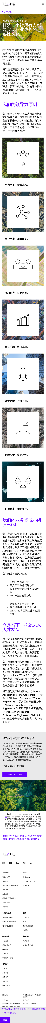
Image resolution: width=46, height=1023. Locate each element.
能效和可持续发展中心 (9, 922)
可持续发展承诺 (7, 917)
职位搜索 (5, 941)
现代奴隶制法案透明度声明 (11, 1004)
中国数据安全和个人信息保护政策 (32, 996)
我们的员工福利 (7, 958)
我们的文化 (6, 949)
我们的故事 (6, 877)
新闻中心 (26, 936)
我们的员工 (6, 954)
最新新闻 (26, 941)
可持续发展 (6, 913)
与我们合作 (6, 902)
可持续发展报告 (15, 774)
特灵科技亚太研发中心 (9, 898)
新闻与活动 (6, 968)
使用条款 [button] (11, 1013)
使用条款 (5, 1000)
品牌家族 (26, 886)
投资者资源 (6, 986)
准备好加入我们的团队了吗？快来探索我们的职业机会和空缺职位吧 (22, 838)
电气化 (25, 930)
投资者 (5, 964)
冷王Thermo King (29, 881)
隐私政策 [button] (36, 1009)
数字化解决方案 (28, 926)
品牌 (24, 872)
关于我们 (5, 872)
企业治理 (5, 894)
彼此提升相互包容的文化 (10, 886)
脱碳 (24, 922)
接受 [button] (5, 1020)
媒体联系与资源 (28, 945)
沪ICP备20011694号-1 (30, 1004)
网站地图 (26, 1000)
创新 (24, 913)
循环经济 (26, 917)
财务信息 (5, 977)
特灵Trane (26, 877)
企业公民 (5, 890)
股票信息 (5, 973)
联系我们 (5, 907)
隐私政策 (5, 995)
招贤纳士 (5, 936)
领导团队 (5, 881)
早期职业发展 (6, 945)
